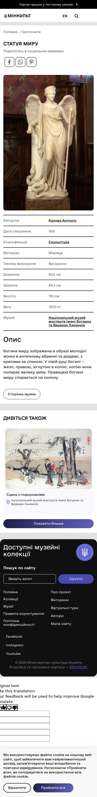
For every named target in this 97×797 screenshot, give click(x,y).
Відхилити (17, 788)
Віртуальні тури (64, 608)
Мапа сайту (61, 624)
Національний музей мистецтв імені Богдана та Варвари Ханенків (70, 321)
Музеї (8, 606)
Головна (10, 592)
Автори (57, 616)
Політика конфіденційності (18, 622)
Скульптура (59, 242)
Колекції (10, 599)
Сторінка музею (22, 394)
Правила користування (23, 613)
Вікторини (60, 600)
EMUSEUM (78, 667)
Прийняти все (53, 788)
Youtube (13, 654)
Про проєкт (61, 592)
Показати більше (48, 523)
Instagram (14, 645)
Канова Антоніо (62, 220)
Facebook (14, 636)
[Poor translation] (12, 707)
